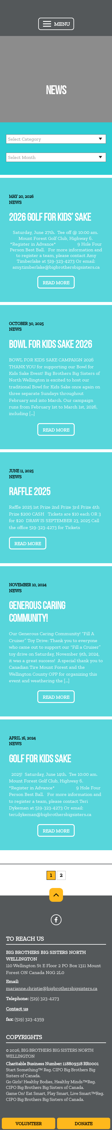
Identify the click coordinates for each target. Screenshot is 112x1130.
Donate (84, 1123)
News (15, 202)
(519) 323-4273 (44, 998)
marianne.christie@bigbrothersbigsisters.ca (51, 988)
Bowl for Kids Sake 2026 (50, 345)
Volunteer (29, 1123)
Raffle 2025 (29, 492)
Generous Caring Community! (37, 612)
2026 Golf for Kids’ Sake (50, 218)
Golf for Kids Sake (40, 760)
